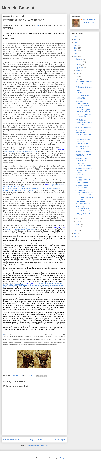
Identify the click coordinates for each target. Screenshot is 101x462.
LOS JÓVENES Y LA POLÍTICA (82, 147)
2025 (76, 39)
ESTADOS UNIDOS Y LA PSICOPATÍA (83, 115)
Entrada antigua (59, 440)
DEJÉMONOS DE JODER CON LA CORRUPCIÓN (84, 193)
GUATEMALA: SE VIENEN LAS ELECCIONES (81, 172)
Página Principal (36, 440)
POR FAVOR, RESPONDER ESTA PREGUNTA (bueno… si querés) (83, 104)
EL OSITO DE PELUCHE (83, 168)
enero (78, 227)
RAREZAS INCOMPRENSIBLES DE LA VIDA (83, 139)
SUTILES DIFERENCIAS (83, 127)
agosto (78, 70)
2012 (76, 236)
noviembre (79, 62)
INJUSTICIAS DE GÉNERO (81, 91)
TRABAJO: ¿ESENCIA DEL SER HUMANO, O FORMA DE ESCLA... (83, 208)
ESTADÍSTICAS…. (81, 130)
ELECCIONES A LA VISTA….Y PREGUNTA (83, 134)
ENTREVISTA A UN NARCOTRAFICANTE (83, 87)
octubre (78, 65)
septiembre (79, 68)
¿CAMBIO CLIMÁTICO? (83, 144)
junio (77, 76)
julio (77, 73)
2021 (76, 51)
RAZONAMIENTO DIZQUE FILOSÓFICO (83, 164)
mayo (78, 79)
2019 (76, 56)
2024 (76, 42)
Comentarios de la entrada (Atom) (38, 445)
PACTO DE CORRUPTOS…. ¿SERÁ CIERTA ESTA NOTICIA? (83, 121)
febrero (78, 224)
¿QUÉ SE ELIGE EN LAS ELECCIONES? (83, 82)
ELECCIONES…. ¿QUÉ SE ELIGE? (83, 155)
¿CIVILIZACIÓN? (81, 190)
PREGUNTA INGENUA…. (83, 204)
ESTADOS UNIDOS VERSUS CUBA (81, 159)
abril (77, 218)
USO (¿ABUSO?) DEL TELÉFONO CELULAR (83, 110)
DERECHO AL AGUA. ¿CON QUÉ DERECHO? (82, 97)
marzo (78, 221)
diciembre (79, 59)
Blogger (62, 458)
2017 (76, 233)
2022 (76, 48)
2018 (76, 230)
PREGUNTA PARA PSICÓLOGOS (81, 186)
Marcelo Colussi (18, 7)
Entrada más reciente (11, 440)
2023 (76, 45)
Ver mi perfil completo (88, 22)
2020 (76, 54)
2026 (76, 36)
